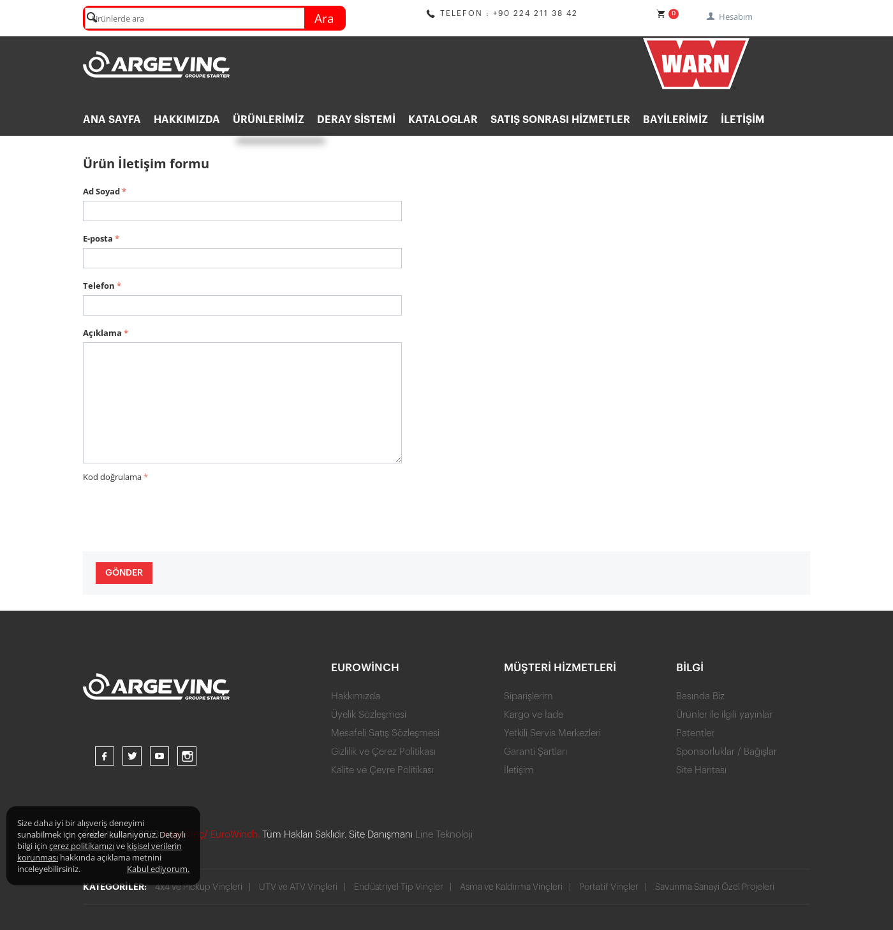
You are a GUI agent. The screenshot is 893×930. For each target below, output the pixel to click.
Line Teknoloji (444, 834)
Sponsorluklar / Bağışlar (726, 752)
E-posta (98, 238)
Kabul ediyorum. (158, 869)
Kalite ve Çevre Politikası (382, 770)
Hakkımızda (187, 120)
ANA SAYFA (112, 120)
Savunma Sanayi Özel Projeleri (716, 887)
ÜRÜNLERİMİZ (268, 120)
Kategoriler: (115, 886)
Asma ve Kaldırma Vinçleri (512, 887)
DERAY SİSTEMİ (356, 120)
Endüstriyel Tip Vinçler (399, 887)
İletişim (743, 120)
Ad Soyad (101, 191)
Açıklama (102, 332)
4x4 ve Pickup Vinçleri (198, 887)
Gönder (124, 573)
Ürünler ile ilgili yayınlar (724, 715)
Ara (324, 18)
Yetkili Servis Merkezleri (552, 733)
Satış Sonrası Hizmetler (560, 120)
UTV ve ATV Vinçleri (298, 887)
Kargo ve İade (533, 715)
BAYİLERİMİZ (675, 120)
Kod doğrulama (112, 477)
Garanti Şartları (535, 752)
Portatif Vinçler (610, 887)
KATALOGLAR (443, 120)
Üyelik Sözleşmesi (368, 715)
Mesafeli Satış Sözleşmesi (385, 733)
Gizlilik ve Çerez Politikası (383, 752)
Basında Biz (700, 696)
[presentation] (180, 510)
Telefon (99, 285)
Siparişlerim (528, 696)
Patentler (695, 733)
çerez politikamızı (81, 846)
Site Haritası (701, 770)
